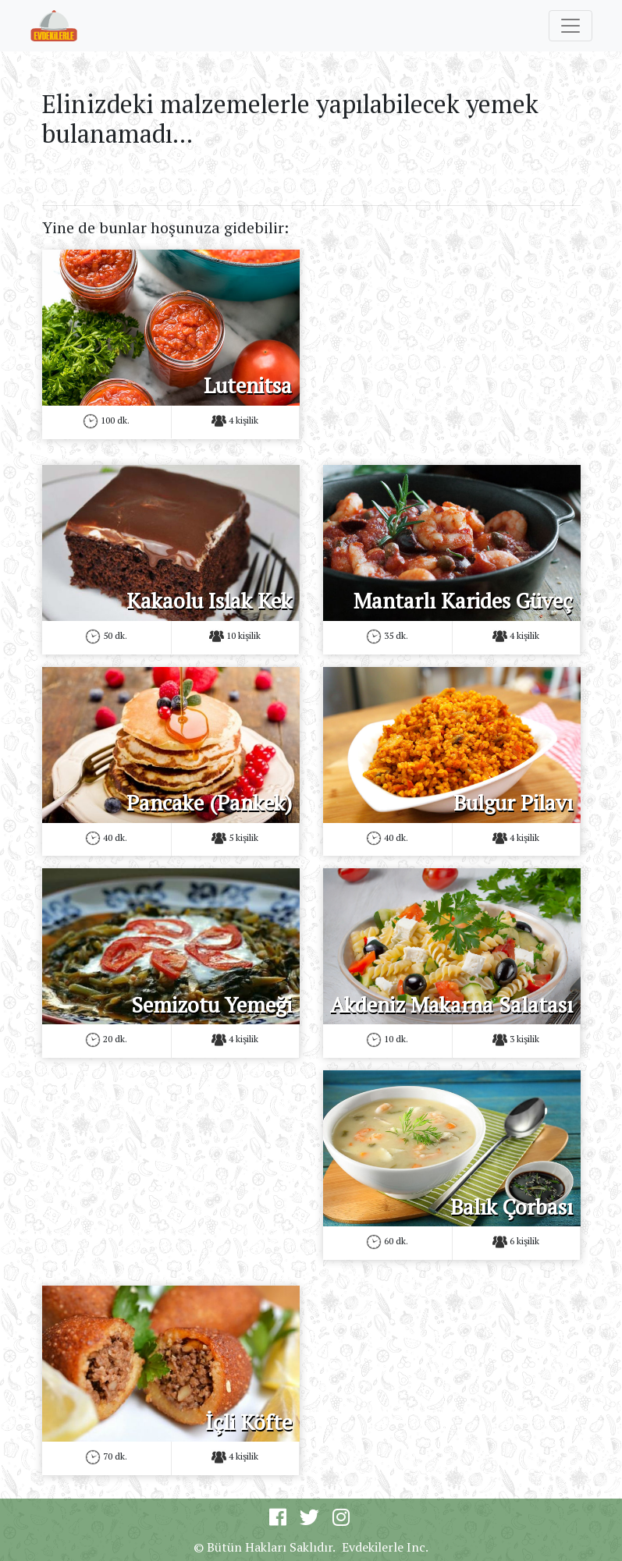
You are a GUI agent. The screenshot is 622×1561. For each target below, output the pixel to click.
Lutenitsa (248, 385)
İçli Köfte (248, 1422)
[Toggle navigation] (570, 25)
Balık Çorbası (511, 1207)
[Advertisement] (452, 347)
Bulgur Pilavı (513, 803)
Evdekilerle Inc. (385, 1547)
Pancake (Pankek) (209, 803)
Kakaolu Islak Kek (209, 601)
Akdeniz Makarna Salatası (451, 1005)
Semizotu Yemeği (211, 1005)
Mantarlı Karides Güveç (463, 601)
